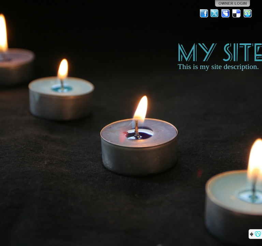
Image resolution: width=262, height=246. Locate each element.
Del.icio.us (237, 13)
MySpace (226, 13)
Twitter (215, 13)
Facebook (204, 13)
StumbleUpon (247, 13)
